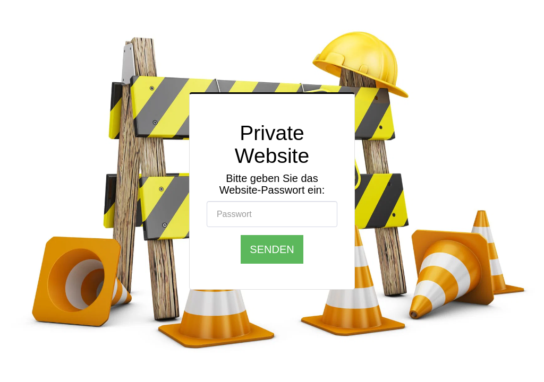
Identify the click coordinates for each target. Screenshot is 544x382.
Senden (272, 249)
